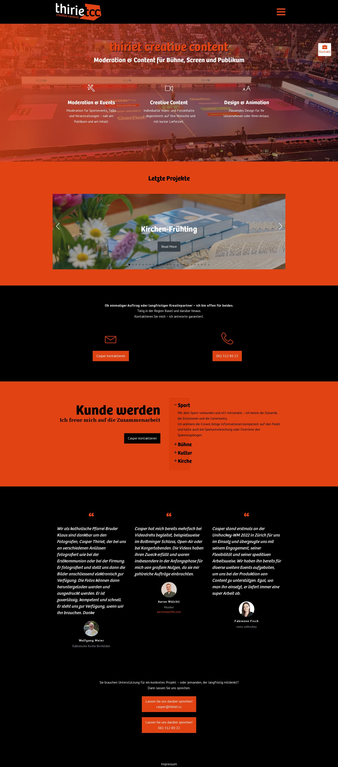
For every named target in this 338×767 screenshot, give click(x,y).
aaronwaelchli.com (169, 612)
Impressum (169, 764)
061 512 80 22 (227, 363)
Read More (169, 246)
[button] (129, 264)
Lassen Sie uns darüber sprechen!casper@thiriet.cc (169, 708)
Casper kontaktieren (110, 363)
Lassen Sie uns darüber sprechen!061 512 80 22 (169, 729)
